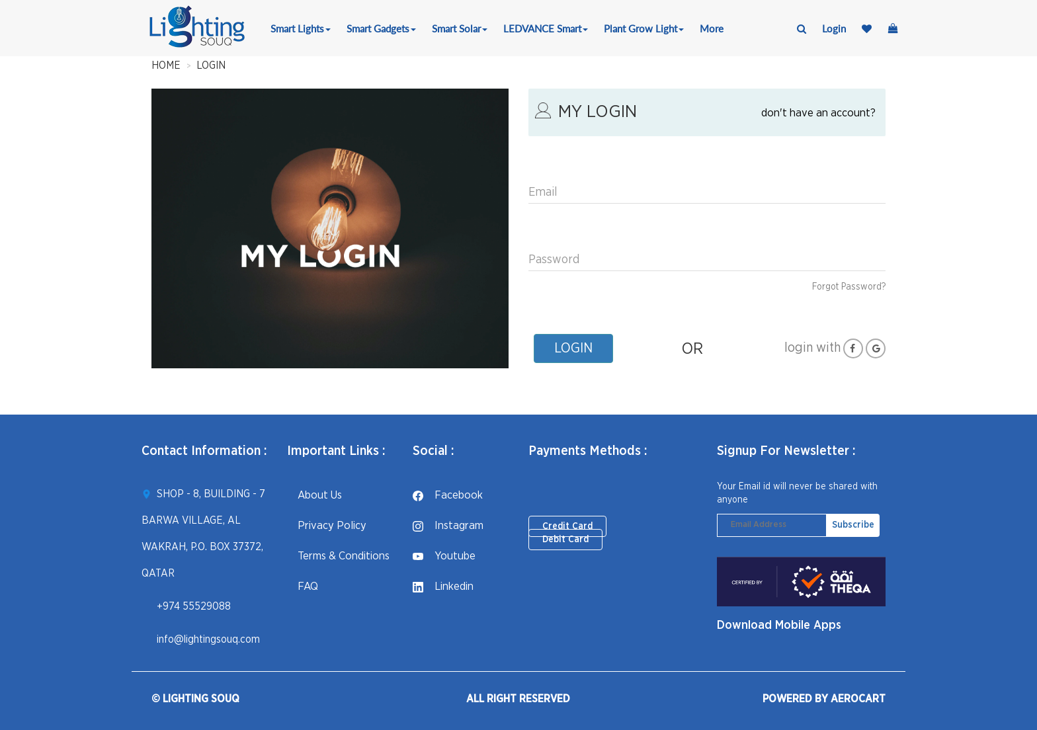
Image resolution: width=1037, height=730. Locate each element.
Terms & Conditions (338, 555)
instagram (448, 525)
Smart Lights (300, 28)
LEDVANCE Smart (545, 28)
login (834, 28)
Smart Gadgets (381, 28)
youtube (444, 555)
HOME (166, 65)
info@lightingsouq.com (208, 639)
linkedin (443, 586)
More (712, 28)
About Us (314, 495)
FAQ (302, 586)
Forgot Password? (849, 287)
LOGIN (211, 65)
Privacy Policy (326, 525)
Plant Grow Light (644, 28)
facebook (448, 495)
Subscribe (853, 525)
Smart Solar (459, 28)
